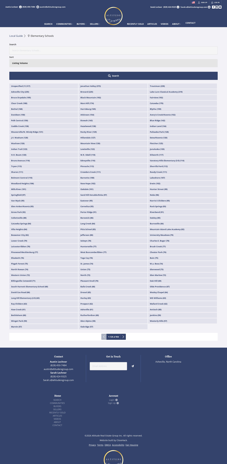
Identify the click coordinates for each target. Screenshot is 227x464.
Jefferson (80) (86, 209)
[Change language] (193, 2)
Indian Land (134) (158, 100)
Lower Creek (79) (19, 215)
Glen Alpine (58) (87, 295)
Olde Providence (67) (160, 261)
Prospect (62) (86, 278)
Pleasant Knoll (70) (89, 255)
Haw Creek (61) (18, 284)
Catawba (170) (156, 78)
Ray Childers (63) (19, 278)
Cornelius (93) (87, 181)
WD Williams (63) (158, 272)
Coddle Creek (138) (20, 100)
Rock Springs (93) (158, 181)
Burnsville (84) (157, 198)
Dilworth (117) (156, 129)
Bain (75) (154, 232)
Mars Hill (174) (87, 78)
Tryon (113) (16, 141)
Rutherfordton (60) (89, 290)
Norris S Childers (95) (160, 175)
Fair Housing (132, 419)
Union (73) (85, 244)
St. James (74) (86, 238)
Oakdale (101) (86, 164)
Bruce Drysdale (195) (21, 72)
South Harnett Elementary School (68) (29, 261)
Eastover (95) (86, 175)
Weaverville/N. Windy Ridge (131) (27, 106)
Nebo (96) (154, 169)
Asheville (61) (86, 284)
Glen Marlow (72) (158, 249)
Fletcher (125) (156, 118)
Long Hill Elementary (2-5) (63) (25, 272)
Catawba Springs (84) (21, 198)
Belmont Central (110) (21, 152)
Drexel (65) (85, 267)
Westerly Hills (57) (158, 295)
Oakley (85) (155, 192)
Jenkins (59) (155, 290)
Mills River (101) (18, 164)
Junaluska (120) (157, 123)
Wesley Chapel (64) (159, 267)
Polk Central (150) (19, 95)
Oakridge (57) (86, 301)
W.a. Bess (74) (156, 238)
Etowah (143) (86, 95)
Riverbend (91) (157, 186)
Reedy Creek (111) (158, 146)
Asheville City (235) (20, 66)
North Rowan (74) (19, 244)
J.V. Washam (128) (19, 112)
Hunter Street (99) (158, 164)
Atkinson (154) (87, 89)
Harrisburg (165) (88, 83)
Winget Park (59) (19, 295)
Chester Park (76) (158, 227)
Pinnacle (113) (87, 141)
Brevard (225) (86, 66)
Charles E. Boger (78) (159, 215)
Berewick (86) (86, 192)
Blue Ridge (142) (157, 95)
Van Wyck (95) (17, 175)
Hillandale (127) (87, 112)
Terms (100, 419)
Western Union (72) (20, 249)
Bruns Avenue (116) (20, 135)
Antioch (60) (155, 284)
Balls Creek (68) (87, 261)
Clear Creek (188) (19, 78)
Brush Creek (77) (158, 221)
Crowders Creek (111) (90, 146)
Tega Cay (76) (86, 232)
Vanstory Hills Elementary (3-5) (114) (167, 135)
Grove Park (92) (18, 186)
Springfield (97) (18, 169)
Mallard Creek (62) (158, 278)
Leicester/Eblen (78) (20, 221)
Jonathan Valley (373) (90, 60)
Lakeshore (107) (157, 152)
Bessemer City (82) (20, 209)
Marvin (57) (16, 301)
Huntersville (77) (88, 221)
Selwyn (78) (85, 215)
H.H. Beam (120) (18, 129)
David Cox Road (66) (20, 267)
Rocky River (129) (88, 106)
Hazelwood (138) (88, 100)
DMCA (108, 419)
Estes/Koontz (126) (158, 112)
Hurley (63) (85, 272)
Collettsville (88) (18, 192)
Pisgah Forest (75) (19, 238)
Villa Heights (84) (19, 204)
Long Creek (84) (87, 198)
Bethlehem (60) (18, 290)
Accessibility (118, 419)
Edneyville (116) (87, 135)
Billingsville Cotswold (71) (23, 255)
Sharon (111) (17, 146)
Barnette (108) (87, 152)
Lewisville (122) (87, 123)
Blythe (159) (155, 83)
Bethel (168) (17, 83)
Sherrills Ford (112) (159, 141)
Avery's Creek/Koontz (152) (162, 89)
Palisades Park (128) (159, 106)
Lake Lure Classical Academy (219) (166, 66)
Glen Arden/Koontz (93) (22, 181)
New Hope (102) (87, 158)
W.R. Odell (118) (87, 129)
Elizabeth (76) (17, 232)
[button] (209, 50)
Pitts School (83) (88, 204)
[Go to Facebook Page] (213, 7)
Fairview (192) (156, 72)
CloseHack (122, 414)
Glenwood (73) (156, 244)
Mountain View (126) (90, 118)
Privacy (92, 419)
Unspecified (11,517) (20, 60)
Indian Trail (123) (19, 123)
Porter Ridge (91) (88, 186)
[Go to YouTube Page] (220, 7)
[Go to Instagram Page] (216, 7)
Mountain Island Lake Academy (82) (167, 204)
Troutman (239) (157, 60)
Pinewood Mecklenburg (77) (24, 227)
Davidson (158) (18, 89)
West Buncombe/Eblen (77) (93, 227)
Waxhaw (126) (18, 118)
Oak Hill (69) (155, 255)
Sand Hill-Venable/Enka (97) (93, 169)
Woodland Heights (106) (22, 158)
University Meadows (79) (161, 209)
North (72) (85, 249)
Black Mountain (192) (90, 72)
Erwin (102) (155, 158)
